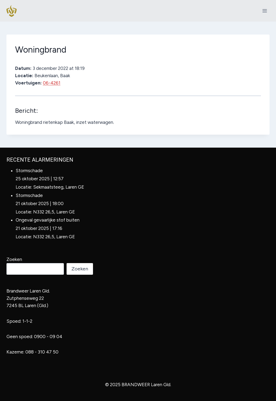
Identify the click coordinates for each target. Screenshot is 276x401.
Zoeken (14, 259)
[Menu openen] (265, 10)
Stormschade (29, 170)
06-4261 (51, 83)
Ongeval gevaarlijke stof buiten (48, 220)
